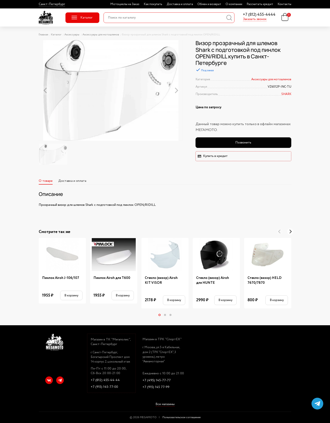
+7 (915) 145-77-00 (104, 387)
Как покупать (153, 4)
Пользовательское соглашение (181, 417)
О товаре (46, 180)
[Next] (290, 231)
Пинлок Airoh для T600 (111, 278)
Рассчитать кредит (260, 4)
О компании (234, 4)
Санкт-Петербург (52, 4)
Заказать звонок (255, 19)
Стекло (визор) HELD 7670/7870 (265, 280)
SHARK (286, 94)
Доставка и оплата (180, 4)
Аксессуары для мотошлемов (271, 79)
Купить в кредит (212, 156)
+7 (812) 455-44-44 (105, 380)
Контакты (284, 4)
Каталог (82, 17)
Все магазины (165, 404)
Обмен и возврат (209, 4)
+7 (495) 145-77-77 (156, 380)
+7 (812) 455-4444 (259, 15)
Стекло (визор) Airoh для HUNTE (212, 280)
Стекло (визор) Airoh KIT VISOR (161, 280)
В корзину (71, 295)
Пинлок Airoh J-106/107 (60, 278)
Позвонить (243, 142)
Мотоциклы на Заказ (124, 4)
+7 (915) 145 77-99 (155, 387)
